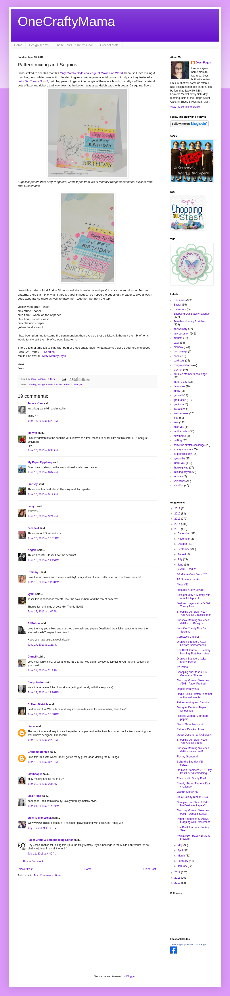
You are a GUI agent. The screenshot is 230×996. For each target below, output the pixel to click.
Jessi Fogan (203, 62)
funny (177, 390)
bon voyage (180, 351)
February (183, 860)
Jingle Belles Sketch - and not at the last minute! (194, 695)
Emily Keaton (36, 682)
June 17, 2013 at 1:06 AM (43, 611)
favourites (179, 386)
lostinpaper (35, 774)
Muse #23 (183, 584)
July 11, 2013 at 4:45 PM (42, 853)
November (184, 538)
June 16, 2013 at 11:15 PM (43, 560)
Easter (177, 304)
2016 (177, 513)
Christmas (180, 300)
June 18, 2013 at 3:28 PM (43, 762)
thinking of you (182, 472)
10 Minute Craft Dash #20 (192, 574)
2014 (177, 524)
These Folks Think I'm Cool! (74, 45)
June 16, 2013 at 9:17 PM (43, 494)
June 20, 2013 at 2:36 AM (43, 784)
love (176, 422)
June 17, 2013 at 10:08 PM (43, 714)
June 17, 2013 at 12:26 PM (43, 692)
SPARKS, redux (186, 569)
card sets (179, 360)
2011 (177, 877)
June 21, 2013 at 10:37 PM (43, 806)
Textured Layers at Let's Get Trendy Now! (193, 605)
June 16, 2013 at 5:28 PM (43, 420)
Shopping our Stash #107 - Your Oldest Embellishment (194, 613)
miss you (179, 426)
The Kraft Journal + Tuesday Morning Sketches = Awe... (194, 652)
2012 (177, 872)
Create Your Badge (195, 944)
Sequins (49, 352)
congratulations (183, 365)
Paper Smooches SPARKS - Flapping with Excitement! (194, 820)
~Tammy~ (34, 572)
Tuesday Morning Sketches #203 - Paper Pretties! (193, 682)
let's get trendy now (47, 384)
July (180, 559)
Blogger (130, 976)
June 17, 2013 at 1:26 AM (43, 644)
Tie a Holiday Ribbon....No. (193, 797)
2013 (177, 529)
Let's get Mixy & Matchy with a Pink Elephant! (193, 596)
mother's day (181, 431)
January (183, 866)
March (182, 855)
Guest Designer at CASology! (194, 734)
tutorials (178, 476)
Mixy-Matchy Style (54, 355)
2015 (177, 518)
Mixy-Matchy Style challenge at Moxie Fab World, (92, 73)
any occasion (181, 333)
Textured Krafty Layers (190, 589)
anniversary (180, 329)
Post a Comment (33, 861)
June (181, 564)
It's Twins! (182, 667)
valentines (180, 481)
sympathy (179, 458)
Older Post (149, 869)
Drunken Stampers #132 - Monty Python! (192, 660)
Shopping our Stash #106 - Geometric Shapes (193, 674)
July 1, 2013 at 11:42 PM (42, 828)
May (180, 845)
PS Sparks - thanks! (188, 579)
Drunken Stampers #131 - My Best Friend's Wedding (194, 772)
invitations (179, 409)
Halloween (180, 309)
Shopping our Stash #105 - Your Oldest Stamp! (193, 741)
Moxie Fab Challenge (70, 384)
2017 (177, 508)
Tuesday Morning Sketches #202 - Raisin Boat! (193, 750)
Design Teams (38, 45)
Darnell (32, 656)
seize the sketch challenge (189, 445)
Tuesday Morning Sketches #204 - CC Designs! (193, 622)
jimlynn (32, 432)
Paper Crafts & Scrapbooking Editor (50, 839)
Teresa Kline (35, 403)
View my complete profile (185, 106)
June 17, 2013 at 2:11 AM (43, 670)
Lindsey (33, 484)
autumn (178, 338)
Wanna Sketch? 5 (187, 791)
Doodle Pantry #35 (188, 688)
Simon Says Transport (190, 724)
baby (176, 342)
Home (18, 45)
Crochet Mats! (109, 45)
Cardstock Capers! (188, 636)
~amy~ (32, 506)
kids (176, 417)
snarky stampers (183, 449)
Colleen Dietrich (38, 704)
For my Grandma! (187, 756)
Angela (32, 550)
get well (178, 395)
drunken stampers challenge (190, 374)
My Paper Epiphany (40, 462)
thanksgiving (181, 467)
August (182, 554)
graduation (180, 399)
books (177, 356)
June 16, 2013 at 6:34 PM (43, 450)
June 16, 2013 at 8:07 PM (43, 472)
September (184, 549)
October (183, 543)
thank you (179, 463)
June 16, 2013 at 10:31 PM (43, 538)
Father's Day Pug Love (190, 729)
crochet (178, 369)
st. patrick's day (183, 453)
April (181, 850)
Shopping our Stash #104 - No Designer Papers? (193, 804)
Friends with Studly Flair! (191, 778)
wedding (179, 485)
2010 (177, 882)
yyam (31, 594)
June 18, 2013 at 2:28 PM (43, 740)
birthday (32, 384)
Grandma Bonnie (38, 751)
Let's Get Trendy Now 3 (33, 81)
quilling (178, 440)
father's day (180, 381)
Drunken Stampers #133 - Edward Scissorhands (192, 643)
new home (180, 436)
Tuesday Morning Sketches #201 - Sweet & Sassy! (193, 812)
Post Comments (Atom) (47, 875)
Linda (31, 726)
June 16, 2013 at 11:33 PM (43, 582)
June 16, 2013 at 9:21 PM (43, 516)
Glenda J (33, 528)
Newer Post (26, 869)
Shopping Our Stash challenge (192, 313)
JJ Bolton (34, 623)
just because (181, 413)
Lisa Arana (34, 795)
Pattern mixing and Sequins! (193, 702)
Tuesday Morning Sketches (190, 321)
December (184, 533)
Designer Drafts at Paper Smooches (191, 709)
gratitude (179, 404)
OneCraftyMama (66, 21)
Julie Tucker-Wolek (40, 817)
